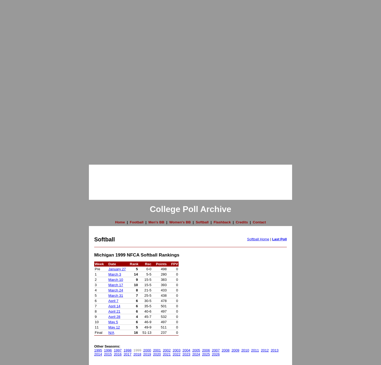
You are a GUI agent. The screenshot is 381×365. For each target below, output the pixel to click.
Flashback (222, 222)
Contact (259, 222)
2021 (167, 354)
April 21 (114, 311)
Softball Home (258, 239)
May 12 (114, 327)
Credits (242, 222)
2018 (137, 354)
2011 (255, 350)
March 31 (115, 296)
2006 (206, 350)
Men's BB (156, 222)
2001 (157, 350)
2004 (186, 350)
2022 (177, 354)
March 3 (114, 274)
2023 (186, 354)
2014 (98, 354)
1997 (118, 350)
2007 (216, 350)
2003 (177, 350)
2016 (118, 354)
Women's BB (180, 222)
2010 (245, 350)
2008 (226, 350)
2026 (216, 354)
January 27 (117, 269)
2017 (127, 354)
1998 (127, 350)
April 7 (113, 301)
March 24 (115, 290)
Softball (202, 222)
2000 (147, 350)
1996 (108, 350)
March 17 (115, 285)
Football (137, 222)
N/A (111, 333)
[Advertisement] (21, 79)
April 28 (114, 317)
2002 (167, 350)
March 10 (115, 280)
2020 (157, 354)
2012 (265, 350)
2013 (275, 350)
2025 (206, 354)
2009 (235, 350)
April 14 (114, 306)
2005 (196, 350)
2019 (147, 354)
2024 (196, 354)
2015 (108, 354)
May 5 (113, 322)
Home (120, 222)
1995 (98, 350)
